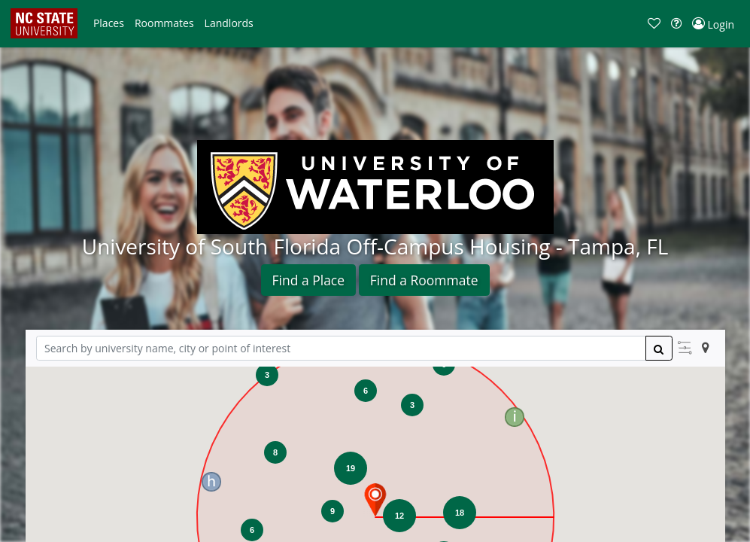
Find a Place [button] (308, 280)
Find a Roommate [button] (424, 280)
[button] (108, 23)
